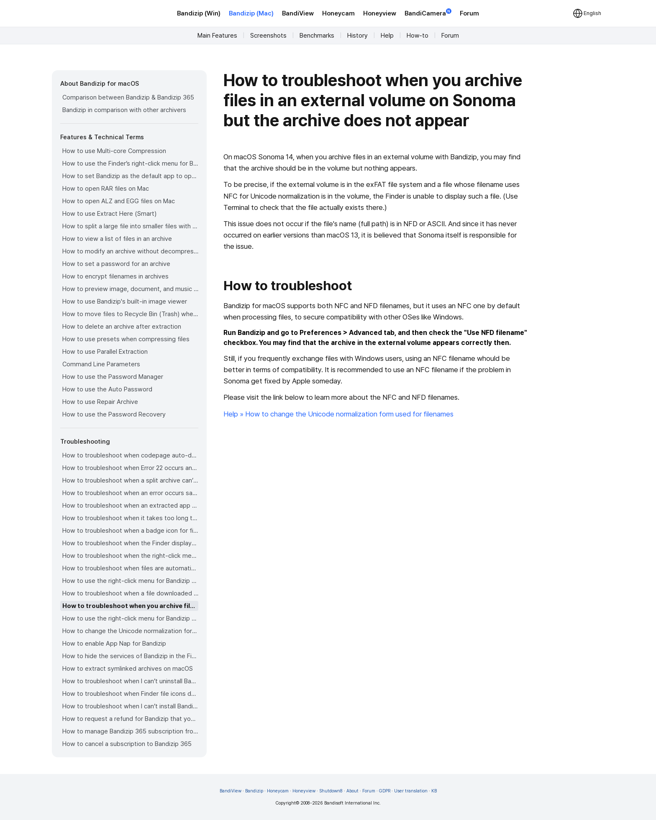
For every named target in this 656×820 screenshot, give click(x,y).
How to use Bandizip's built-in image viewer (124, 301)
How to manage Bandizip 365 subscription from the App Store (130, 731)
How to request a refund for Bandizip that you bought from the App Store (130, 719)
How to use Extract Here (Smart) (109, 213)
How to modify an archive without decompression (130, 251)
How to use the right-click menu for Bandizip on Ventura (130, 581)
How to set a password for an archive (116, 264)
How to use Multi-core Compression (114, 151)
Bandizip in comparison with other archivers (124, 110)
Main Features (217, 35)
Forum (469, 13)
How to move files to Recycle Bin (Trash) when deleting (130, 314)
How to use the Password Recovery (114, 414)
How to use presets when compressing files (126, 339)
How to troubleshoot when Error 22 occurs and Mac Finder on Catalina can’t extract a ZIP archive (130, 468)
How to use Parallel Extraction (105, 351)
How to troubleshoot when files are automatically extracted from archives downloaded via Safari (130, 568)
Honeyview (379, 13)
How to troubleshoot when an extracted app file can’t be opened (130, 505)
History (357, 35)
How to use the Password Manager (112, 377)
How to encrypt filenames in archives (115, 276)
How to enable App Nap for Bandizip (114, 643)
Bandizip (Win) (198, 13)
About (352, 791)
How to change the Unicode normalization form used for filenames (130, 631)
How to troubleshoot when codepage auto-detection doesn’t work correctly (130, 455)
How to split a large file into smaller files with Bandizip (130, 226)
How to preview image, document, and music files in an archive (130, 289)
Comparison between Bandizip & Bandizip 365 (128, 97)
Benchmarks (317, 35)
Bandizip (254, 791)
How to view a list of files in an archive (117, 239)
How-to (417, 35)
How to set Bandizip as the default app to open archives (130, 176)
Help (387, 35)
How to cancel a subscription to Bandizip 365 (127, 744)
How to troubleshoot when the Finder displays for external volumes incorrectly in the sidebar (130, 543)
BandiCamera (428, 12)
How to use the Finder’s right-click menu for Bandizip (130, 163)
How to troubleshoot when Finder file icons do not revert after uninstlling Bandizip (130, 693)
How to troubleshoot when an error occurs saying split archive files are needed (130, 493)
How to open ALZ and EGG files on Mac (118, 201)
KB (434, 791)
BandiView (298, 13)
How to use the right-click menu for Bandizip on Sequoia (130, 618)
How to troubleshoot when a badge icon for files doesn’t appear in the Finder (130, 530)
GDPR (384, 791)
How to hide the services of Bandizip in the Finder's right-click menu (130, 656)
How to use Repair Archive (100, 402)
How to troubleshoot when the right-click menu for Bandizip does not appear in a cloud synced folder (130, 555)
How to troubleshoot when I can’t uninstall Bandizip (130, 681)
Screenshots (268, 35)
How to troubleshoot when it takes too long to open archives (130, 518)
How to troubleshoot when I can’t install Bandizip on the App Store (130, 706)
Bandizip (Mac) (251, 13)
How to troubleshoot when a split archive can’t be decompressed (130, 480)
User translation (411, 791)
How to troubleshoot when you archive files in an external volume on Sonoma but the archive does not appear (130, 606)
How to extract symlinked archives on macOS (127, 668)
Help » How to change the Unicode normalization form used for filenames (338, 414)
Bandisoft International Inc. (352, 803)
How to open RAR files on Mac (105, 188)
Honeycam (338, 13)
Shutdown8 (331, 791)
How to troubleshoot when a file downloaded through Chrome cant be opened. (130, 593)
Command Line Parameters (101, 364)
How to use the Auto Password (107, 389)
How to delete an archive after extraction (121, 326)
